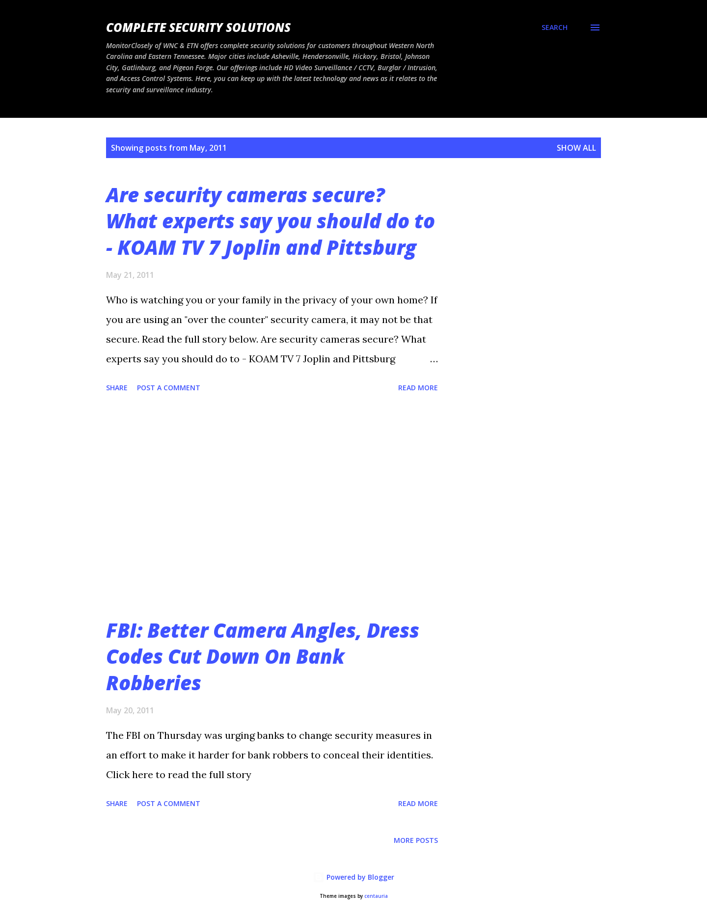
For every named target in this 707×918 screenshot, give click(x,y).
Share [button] (117, 387)
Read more (418, 387)
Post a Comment (168, 387)
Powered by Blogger (353, 877)
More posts (416, 840)
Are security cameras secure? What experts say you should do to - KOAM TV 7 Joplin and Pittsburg (270, 221)
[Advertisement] (272, 506)
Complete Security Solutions (198, 27)
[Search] (555, 27)
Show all (576, 147)
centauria (376, 896)
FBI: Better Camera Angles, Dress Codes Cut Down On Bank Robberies (262, 656)
